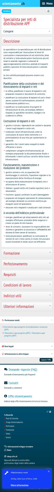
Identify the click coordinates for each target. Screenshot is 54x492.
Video (8, 434)
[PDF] (48, 11)
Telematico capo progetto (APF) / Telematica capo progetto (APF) (24, 334)
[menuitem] (49, 412)
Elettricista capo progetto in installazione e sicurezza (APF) (25, 328)
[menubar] (47, 3)
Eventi (8, 437)
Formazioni (10, 430)
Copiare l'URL (46, 359)
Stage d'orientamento (14, 422)
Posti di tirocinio (12, 418)
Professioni (10, 426)
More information (20, 485)
